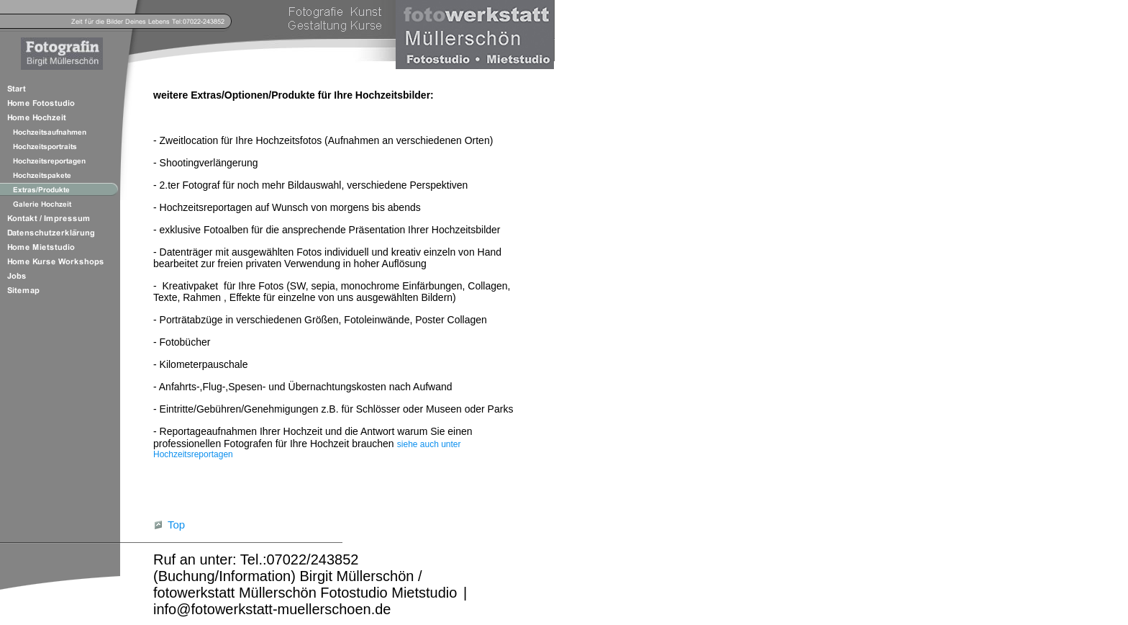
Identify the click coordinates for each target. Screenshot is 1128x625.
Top (176, 524)
